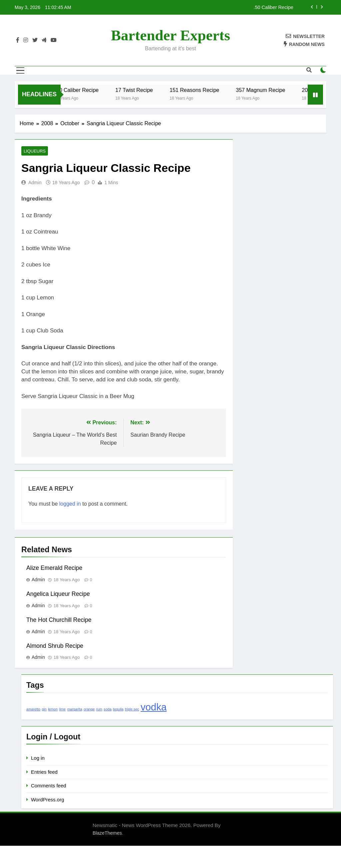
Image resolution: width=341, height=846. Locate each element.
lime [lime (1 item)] (62, 709)
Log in (38, 758)
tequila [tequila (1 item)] (118, 709)
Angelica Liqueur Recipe (58, 594)
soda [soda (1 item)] (108, 709)
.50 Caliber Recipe (273, 7)
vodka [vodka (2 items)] (154, 707)
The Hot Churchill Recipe (59, 620)
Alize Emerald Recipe (54, 568)
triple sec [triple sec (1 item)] (132, 709)
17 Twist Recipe (143, 90)
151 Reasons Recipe (203, 90)
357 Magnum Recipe (269, 90)
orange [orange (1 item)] (89, 709)
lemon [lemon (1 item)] (53, 709)
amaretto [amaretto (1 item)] (33, 709)
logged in (70, 504)
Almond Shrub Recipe (54, 646)
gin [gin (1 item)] (44, 709)
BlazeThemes (107, 833)
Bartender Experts (170, 35)
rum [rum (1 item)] (99, 709)
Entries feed (44, 772)
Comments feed (48, 786)
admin (35, 183)
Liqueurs (34, 151)
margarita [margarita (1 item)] (74, 709)
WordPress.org (47, 800)
